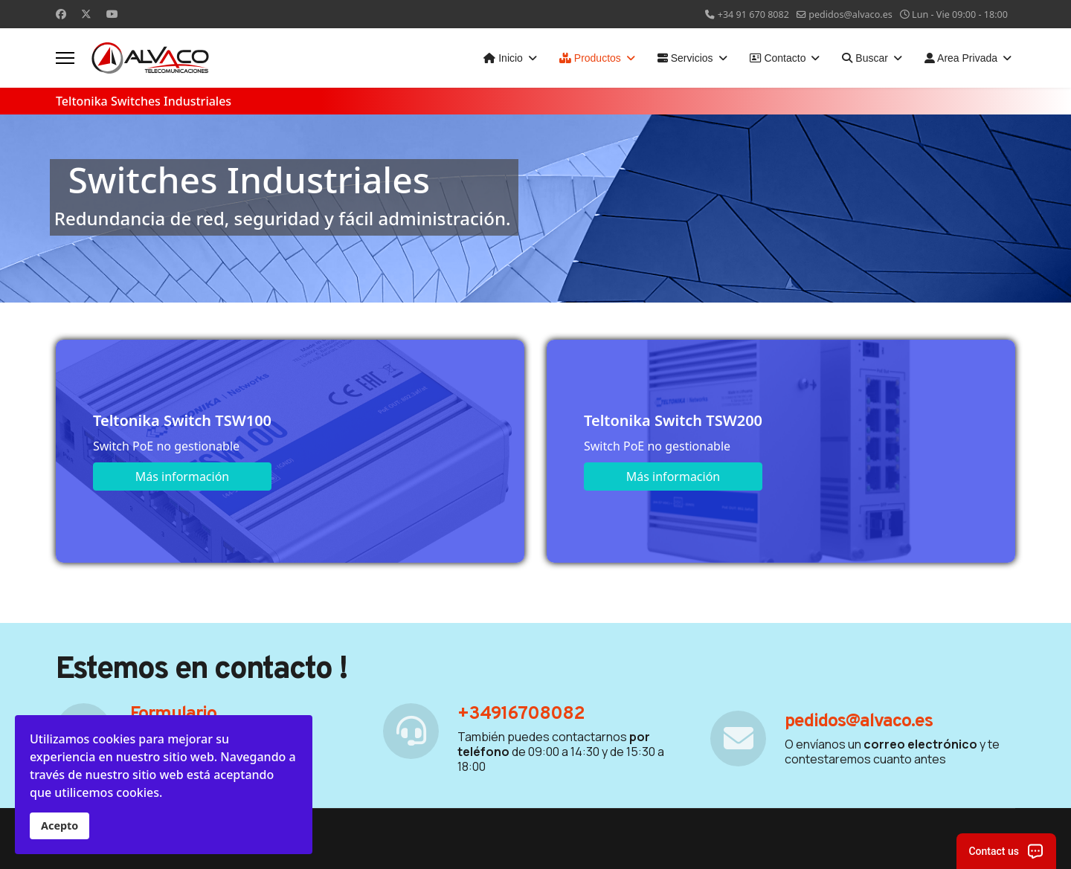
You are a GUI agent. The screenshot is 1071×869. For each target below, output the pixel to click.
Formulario (173, 714)
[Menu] (65, 58)
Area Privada (960, 58)
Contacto (778, 58)
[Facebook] (61, 14)
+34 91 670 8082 (753, 14)
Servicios (685, 58)
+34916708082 (521, 714)
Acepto (59, 825)
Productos (590, 58)
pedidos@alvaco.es (850, 14)
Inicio (503, 58)
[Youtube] (112, 14)
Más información (182, 476)
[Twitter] (86, 14)
